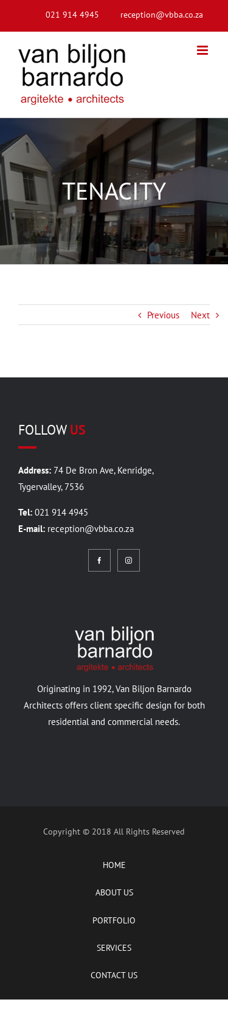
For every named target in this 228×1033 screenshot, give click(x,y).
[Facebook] (99, 560)
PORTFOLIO (114, 920)
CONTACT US (114, 975)
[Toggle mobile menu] (203, 50)
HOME (114, 865)
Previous (163, 315)
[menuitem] (62, 15)
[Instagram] (128, 560)
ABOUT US (114, 892)
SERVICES (114, 947)
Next (200, 315)
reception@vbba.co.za (90, 528)
